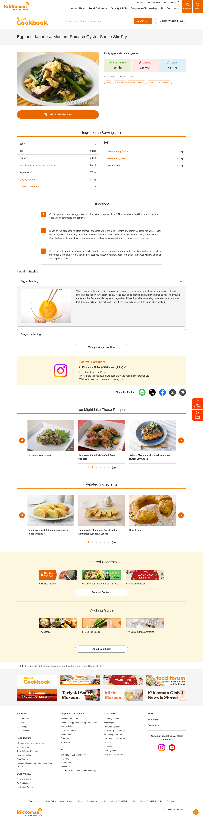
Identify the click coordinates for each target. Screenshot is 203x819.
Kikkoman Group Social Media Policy (148, 801)
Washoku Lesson (137, 583)
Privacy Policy (50, 801)
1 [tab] (88, 467)
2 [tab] (92, 467)
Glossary (45, 632)
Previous (22, 440)
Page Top (196, 811)
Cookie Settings (66, 801)
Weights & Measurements (141, 632)
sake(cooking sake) (116, 158)
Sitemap (170, 801)
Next (181, 440)
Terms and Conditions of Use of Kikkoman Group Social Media (102, 801)
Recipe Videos (48, 583)
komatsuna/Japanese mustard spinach (39, 165)
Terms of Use (34, 801)
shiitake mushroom (29, 186)
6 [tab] (108, 467)
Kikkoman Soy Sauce (117, 151)
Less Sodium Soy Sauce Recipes (101, 583)
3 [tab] (96, 467)
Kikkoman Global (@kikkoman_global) (102, 367)
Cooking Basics (92, 632)
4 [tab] (100, 467)
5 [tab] (104, 467)
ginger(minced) (27, 179)
